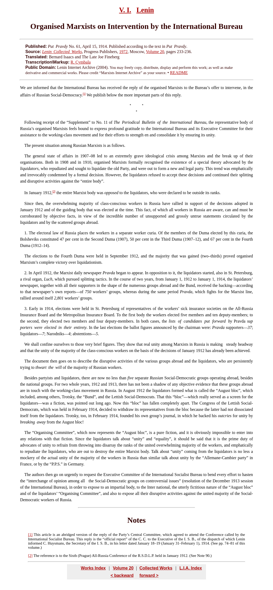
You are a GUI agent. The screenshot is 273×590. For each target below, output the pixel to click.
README (179, 72)
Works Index (93, 568)
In (26, 193)
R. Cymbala (81, 62)
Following (33, 122)
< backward (122, 575)
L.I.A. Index (190, 568)
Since (29, 203)
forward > (149, 575)
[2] (54, 191)
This (37, 534)
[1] (84, 93)
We (22, 87)
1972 (123, 51)
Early (33, 308)
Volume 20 (155, 51)
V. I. (125, 10)
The (27, 145)
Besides (30, 378)
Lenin (145, 10)
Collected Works (156, 568)
